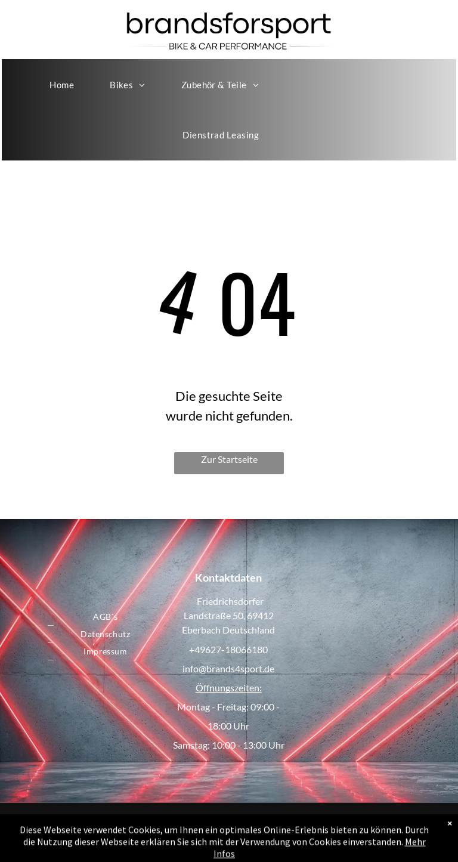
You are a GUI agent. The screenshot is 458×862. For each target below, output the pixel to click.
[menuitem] (62, 85)
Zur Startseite (229, 459)
